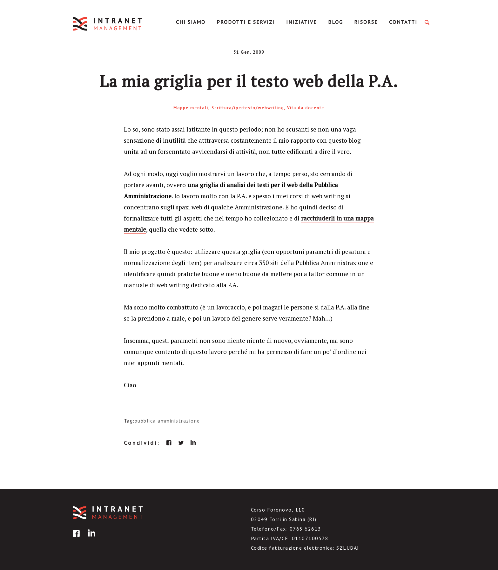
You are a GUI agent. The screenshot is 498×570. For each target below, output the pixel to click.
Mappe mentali (190, 108)
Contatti (403, 22)
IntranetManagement (108, 24)
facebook (169, 442)
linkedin (193, 442)
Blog (335, 22)
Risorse (366, 22)
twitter (181, 442)
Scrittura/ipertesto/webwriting (248, 108)
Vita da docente (305, 108)
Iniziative (301, 22)
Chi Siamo (190, 22)
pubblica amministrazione (167, 420)
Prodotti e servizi (246, 22)
